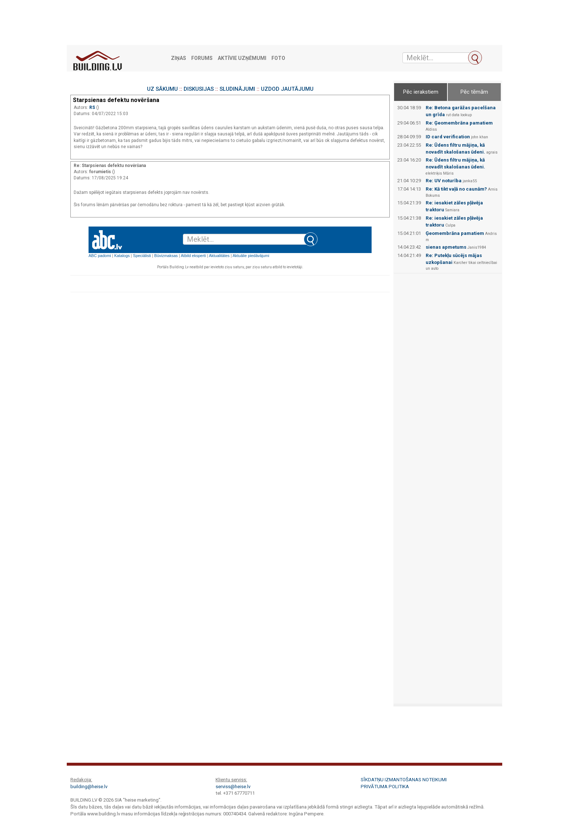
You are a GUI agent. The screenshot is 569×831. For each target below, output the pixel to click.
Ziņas (178, 58)
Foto (278, 58)
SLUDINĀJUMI (237, 89)
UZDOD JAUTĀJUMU (287, 89)
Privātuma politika (385, 786)
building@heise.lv (88, 786)
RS (92, 107)
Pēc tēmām (474, 92)
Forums (202, 58)
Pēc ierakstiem (420, 92)
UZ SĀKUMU (162, 89)
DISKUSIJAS (199, 89)
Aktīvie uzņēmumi (242, 58)
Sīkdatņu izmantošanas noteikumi (404, 779)
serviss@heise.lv (233, 786)
